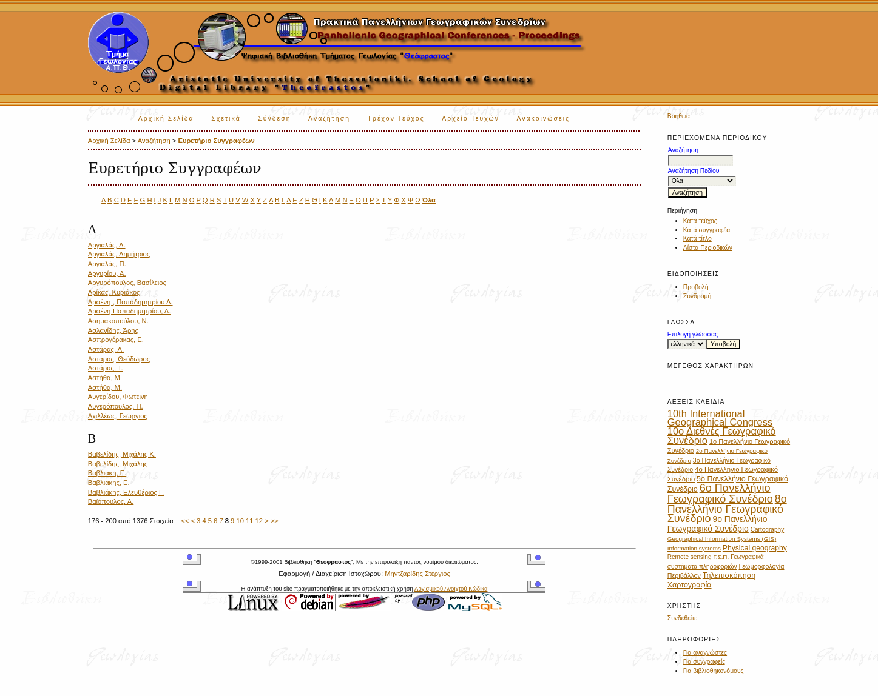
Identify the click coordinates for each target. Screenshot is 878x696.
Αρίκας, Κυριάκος (114, 292)
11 (249, 520)
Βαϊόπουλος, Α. (111, 501)
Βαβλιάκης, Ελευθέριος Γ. (126, 492)
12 (259, 520)
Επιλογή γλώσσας (692, 334)
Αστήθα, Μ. (105, 387)
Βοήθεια (678, 116)
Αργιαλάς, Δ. (107, 245)
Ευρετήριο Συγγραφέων (216, 140)
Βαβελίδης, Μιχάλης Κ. (122, 454)
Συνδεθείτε (682, 618)
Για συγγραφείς (704, 661)
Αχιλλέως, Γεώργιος (117, 416)
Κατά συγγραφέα (706, 230)
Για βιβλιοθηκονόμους (713, 671)
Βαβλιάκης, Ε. (109, 482)
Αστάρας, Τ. (105, 368)
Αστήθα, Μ (104, 377)
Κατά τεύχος (700, 221)
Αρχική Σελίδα (166, 118)
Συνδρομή (697, 296)
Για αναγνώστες (705, 652)
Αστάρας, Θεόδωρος (119, 359)
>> (275, 520)
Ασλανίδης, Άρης (113, 330)
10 (239, 520)
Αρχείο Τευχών (470, 118)
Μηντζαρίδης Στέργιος (417, 573)
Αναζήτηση (329, 118)
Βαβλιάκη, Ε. (107, 473)
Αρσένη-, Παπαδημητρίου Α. (130, 302)
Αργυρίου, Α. (107, 273)
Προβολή (696, 287)
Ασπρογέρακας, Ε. (116, 339)
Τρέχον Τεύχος (395, 118)
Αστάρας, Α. (106, 349)
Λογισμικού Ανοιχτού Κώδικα (450, 588)
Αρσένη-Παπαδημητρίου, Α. (129, 311)
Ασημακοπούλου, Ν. (118, 320)
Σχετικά (226, 118)
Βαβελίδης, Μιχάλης (118, 463)
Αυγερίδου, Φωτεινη (118, 396)
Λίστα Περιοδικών (707, 247)
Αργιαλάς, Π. (107, 263)
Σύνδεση (274, 118)
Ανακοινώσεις (543, 118)
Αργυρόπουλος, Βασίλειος (127, 282)
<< (185, 520)
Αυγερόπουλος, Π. (115, 406)
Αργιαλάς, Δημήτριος (119, 254)
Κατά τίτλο (697, 238)
